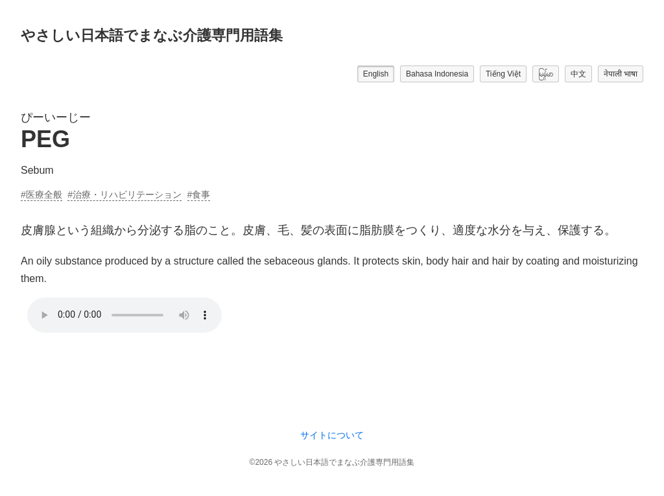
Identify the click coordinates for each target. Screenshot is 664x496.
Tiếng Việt (503, 73)
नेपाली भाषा (620, 73)
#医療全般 (41, 194)
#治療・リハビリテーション (124, 194)
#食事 (199, 194)
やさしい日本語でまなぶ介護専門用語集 (152, 35)
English (375, 73)
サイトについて (332, 435)
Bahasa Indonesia (437, 73)
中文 (578, 73)
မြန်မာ (545, 73)
